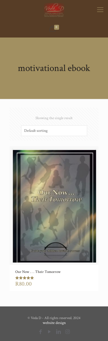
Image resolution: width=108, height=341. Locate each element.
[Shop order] (54, 130)
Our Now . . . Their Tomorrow (37, 271)
